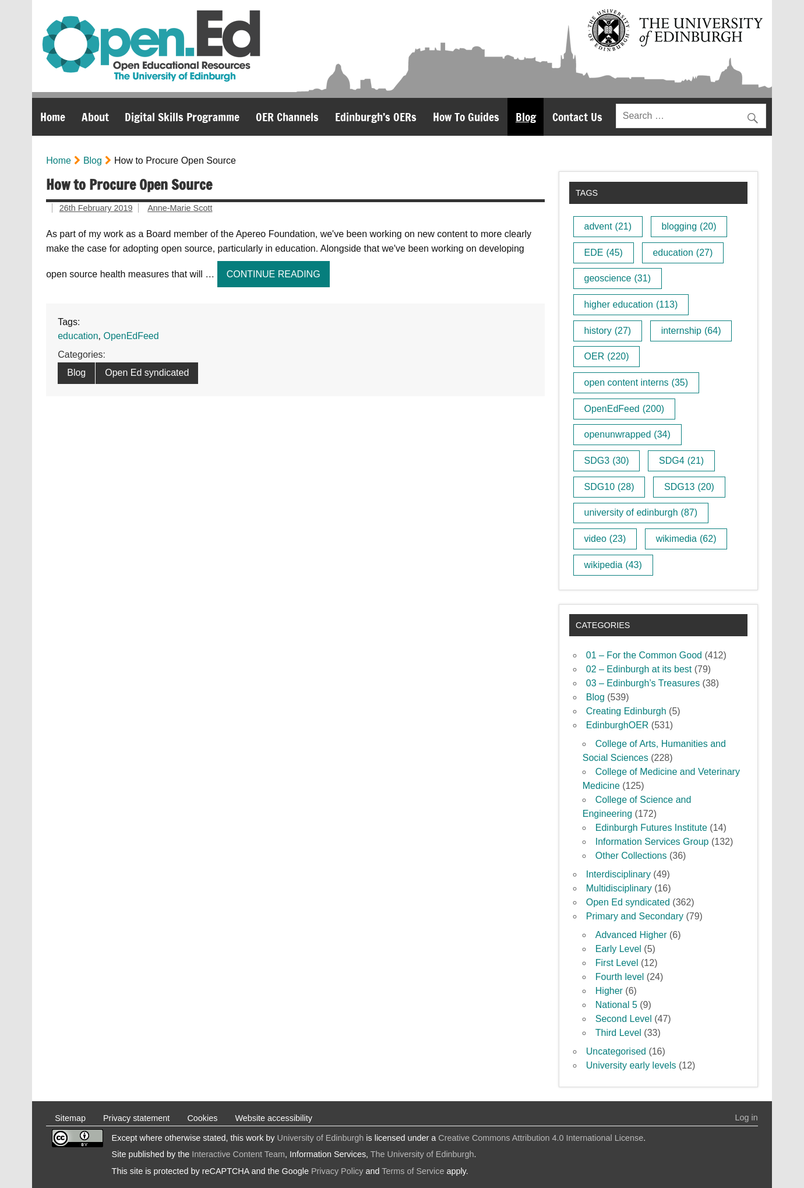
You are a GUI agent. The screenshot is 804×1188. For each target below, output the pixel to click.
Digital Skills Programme (182, 117)
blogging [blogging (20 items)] (689, 226)
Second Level (623, 1019)
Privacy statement (136, 1118)
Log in (746, 1117)
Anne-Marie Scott (179, 208)
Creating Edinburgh (626, 711)
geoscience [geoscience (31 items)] (617, 278)
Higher (609, 991)
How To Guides (466, 117)
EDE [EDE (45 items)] (603, 253)
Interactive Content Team (238, 1154)
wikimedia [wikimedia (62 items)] (686, 539)
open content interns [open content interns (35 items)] (636, 382)
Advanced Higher (631, 935)
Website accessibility (273, 1118)
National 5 (616, 1005)
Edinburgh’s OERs (376, 117)
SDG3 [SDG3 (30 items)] (606, 461)
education (78, 336)
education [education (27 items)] (683, 253)
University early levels (631, 1065)
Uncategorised (616, 1051)
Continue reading (278, 276)
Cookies (202, 1118)
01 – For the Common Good (644, 655)
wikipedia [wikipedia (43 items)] (613, 565)
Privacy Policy (337, 1171)
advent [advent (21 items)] (608, 226)
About (95, 117)
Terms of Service (413, 1171)
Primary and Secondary (634, 916)
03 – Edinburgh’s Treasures (643, 683)
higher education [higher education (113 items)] (631, 304)
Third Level (618, 1033)
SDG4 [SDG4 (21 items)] (681, 461)
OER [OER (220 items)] (606, 356)
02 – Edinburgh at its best (639, 669)
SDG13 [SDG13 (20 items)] (689, 487)
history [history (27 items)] (608, 331)
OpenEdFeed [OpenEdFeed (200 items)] (624, 409)
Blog (526, 117)
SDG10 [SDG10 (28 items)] (609, 487)
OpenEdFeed (130, 336)
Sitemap (70, 1118)
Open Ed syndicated (147, 373)
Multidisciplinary (619, 888)
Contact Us (577, 117)
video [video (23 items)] (605, 539)
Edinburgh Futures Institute (651, 828)
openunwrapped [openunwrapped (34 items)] (627, 434)
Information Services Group (652, 842)
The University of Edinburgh (422, 1154)
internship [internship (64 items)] (691, 331)
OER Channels (287, 117)
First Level (617, 963)
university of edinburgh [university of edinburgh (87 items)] (640, 512)
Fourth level (619, 977)
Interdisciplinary (618, 874)
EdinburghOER (617, 725)
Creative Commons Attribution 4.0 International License (540, 1138)
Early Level (618, 949)
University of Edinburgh (320, 1138)
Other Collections (631, 856)
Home (52, 117)
